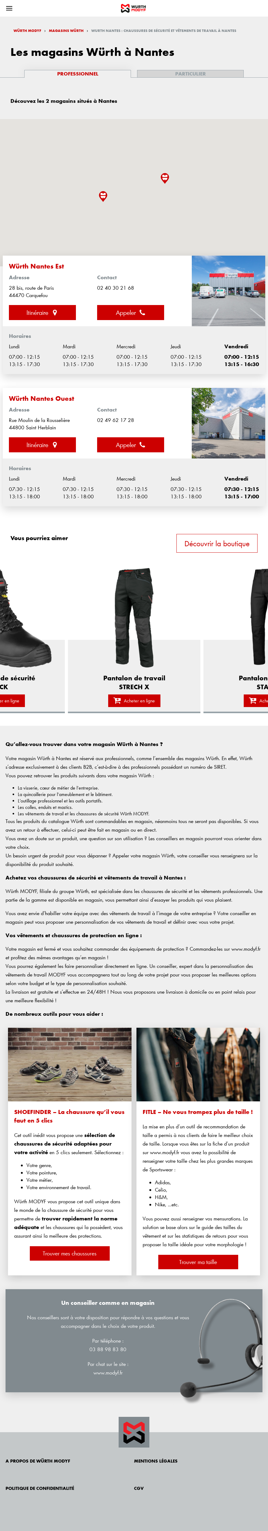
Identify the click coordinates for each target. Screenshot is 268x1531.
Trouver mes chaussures (70, 1253)
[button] (165, 178)
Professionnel (77, 74)
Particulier (190, 74)
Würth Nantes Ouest (41, 398)
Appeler (131, 312)
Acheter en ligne (134, 701)
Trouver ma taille (198, 1262)
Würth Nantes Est (36, 266)
